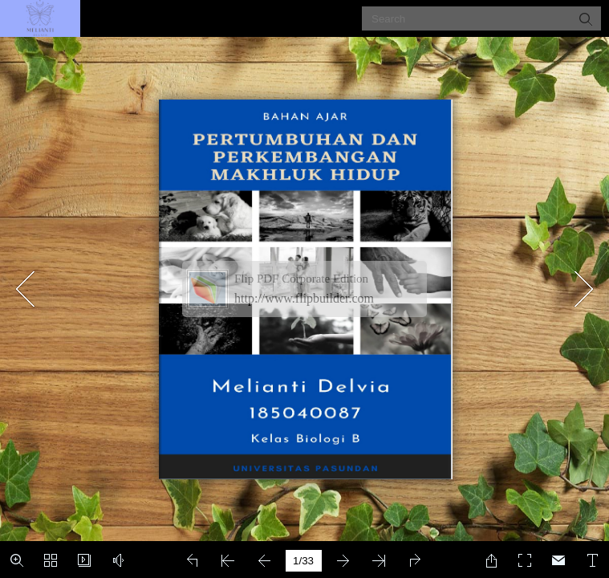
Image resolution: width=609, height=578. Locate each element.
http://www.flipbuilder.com (304, 298)
